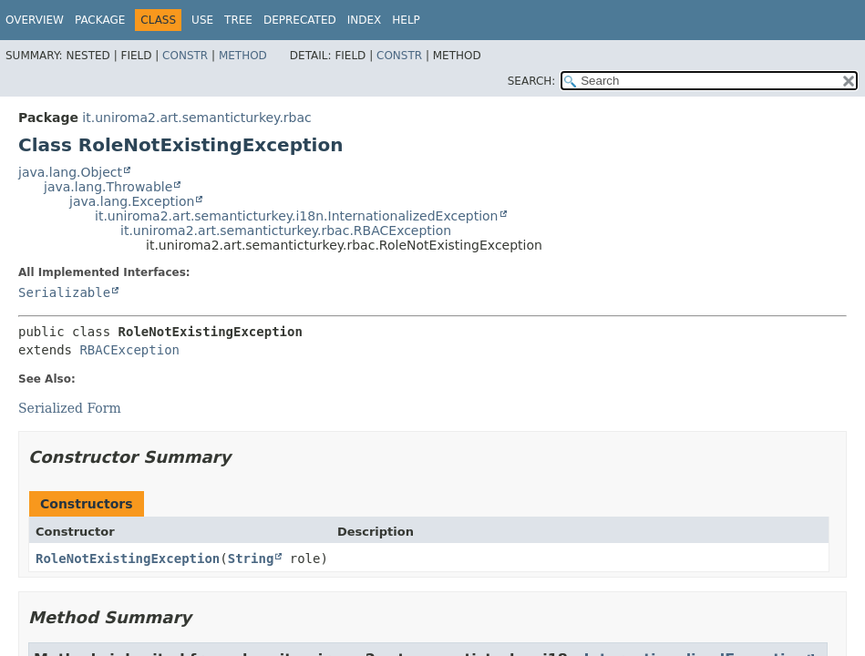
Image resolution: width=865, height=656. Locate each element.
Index (364, 20)
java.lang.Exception (131, 201)
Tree (238, 20)
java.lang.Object (70, 172)
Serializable (64, 292)
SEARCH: (532, 81)
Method (243, 55)
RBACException (129, 350)
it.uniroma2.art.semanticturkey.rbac (196, 117)
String (251, 558)
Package (100, 20)
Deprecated (299, 20)
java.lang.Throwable (108, 186)
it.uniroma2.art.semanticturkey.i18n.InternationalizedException (297, 216)
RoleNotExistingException (128, 558)
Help (406, 20)
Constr (185, 55)
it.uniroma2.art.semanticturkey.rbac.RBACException (285, 230)
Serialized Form (69, 408)
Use (202, 20)
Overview (34, 20)
